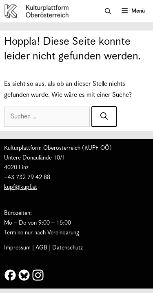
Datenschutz (67, 248)
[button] (108, 11)
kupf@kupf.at (20, 187)
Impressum (17, 248)
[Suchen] (104, 116)
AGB (41, 248)
